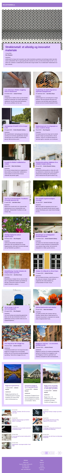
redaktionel (7, 348)
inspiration (7, 57)
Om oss (42, 464)
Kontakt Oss (42, 467)
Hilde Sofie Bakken (16, 166)
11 (59, 453)
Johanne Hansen (17, 345)
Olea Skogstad (8, 55)
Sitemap (42, 469)
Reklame (42, 462)
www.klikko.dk (27, 469)
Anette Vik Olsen (18, 93)
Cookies (42, 466)
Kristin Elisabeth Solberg (19, 130)
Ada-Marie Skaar (50, 93)
